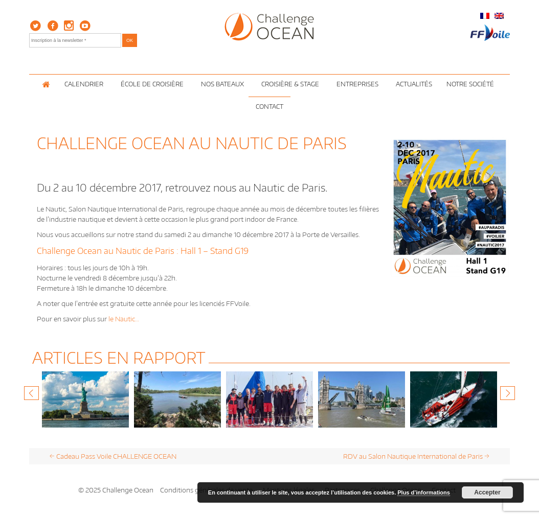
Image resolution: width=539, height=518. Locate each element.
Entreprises (358, 84)
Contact (269, 106)
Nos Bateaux (224, 84)
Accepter (487, 492)
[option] (85, 399)
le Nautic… (123, 319)
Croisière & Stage (291, 84)
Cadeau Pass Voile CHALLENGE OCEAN (113, 456)
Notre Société (471, 84)
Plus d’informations (423, 492)
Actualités (414, 84)
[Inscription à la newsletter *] (75, 40)
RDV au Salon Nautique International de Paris (416, 456)
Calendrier (85, 84)
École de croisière (154, 84)
